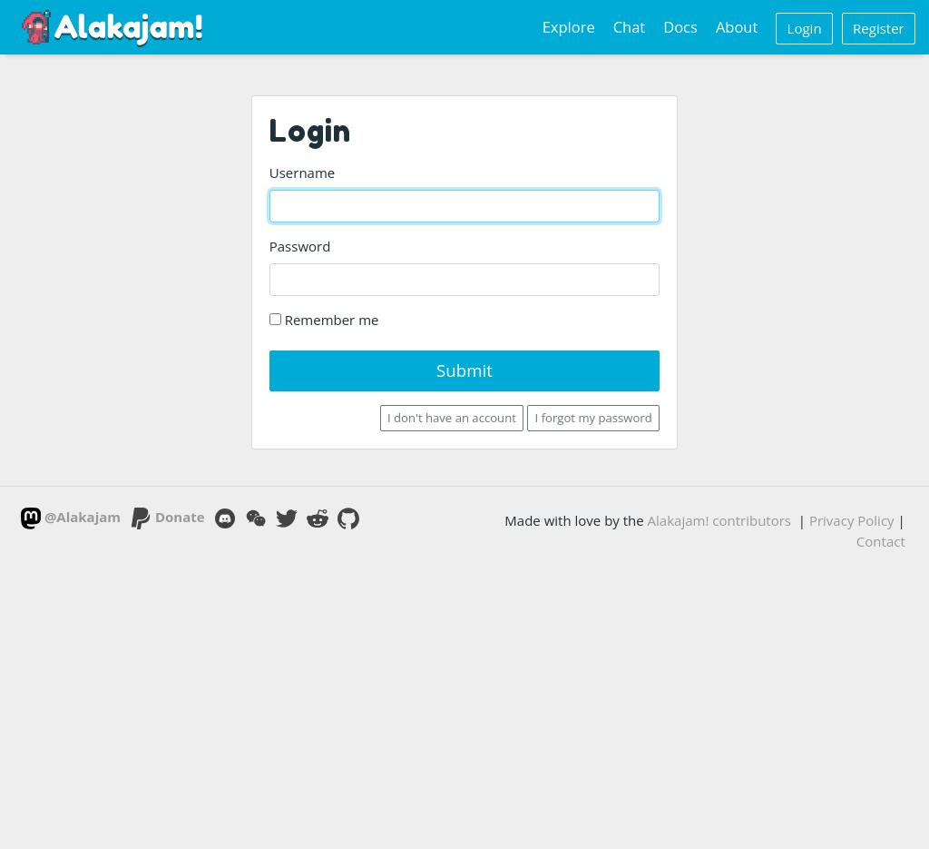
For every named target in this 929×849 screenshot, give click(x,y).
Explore (569, 26)
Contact (880, 541)
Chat (629, 26)
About (737, 26)
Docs (680, 26)
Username (302, 172)
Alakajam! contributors (719, 520)
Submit (464, 370)
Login (804, 28)
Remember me (324, 320)
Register (879, 28)
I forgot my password (593, 418)
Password (300, 246)
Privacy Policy (852, 520)
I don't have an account (451, 418)
